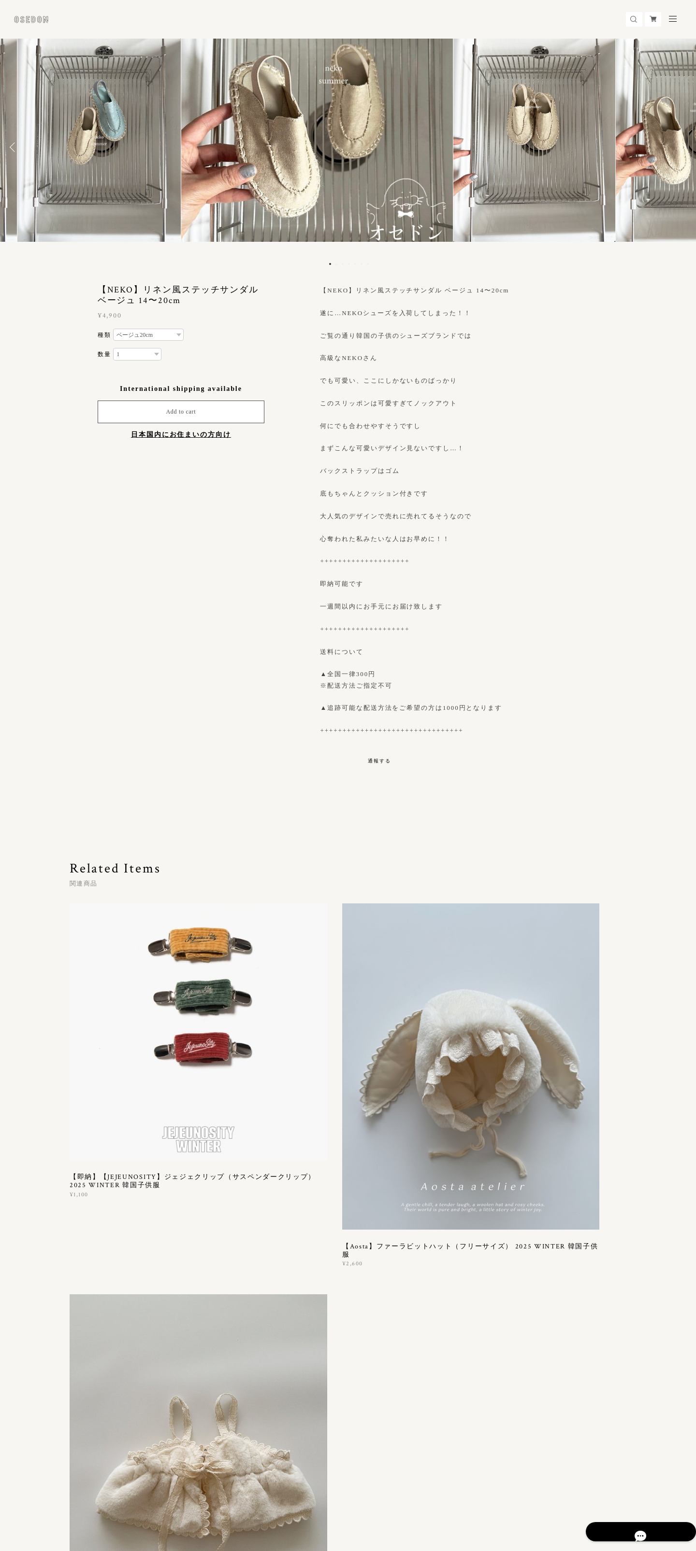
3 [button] (343, 264)
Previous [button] (14, 147)
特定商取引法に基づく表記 (178, 1493)
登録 (542, 1367)
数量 (104, 354)
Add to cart (181, 411)
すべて (100, 1237)
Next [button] (681, 147)
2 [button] (336, 264)
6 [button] (361, 264)
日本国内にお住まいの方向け (181, 434)
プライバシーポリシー (104, 1493)
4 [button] (349, 264)
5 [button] (355, 264)
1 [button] (330, 264)
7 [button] (368, 264)
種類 (104, 335)
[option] (348, 147)
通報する (379, 760)
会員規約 (227, 1493)
